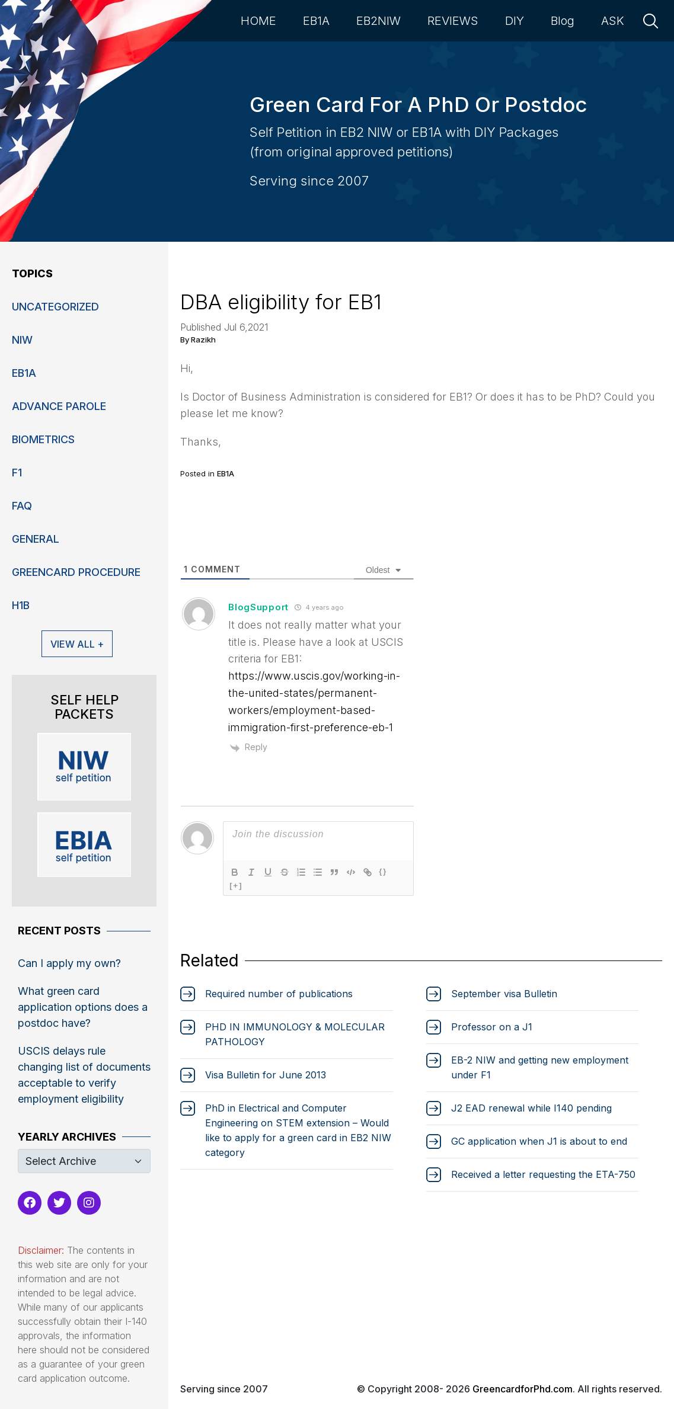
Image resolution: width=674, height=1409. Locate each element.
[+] (235, 885)
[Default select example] (84, 1161)
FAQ (22, 505)
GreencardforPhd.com (522, 1389)
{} (383, 871)
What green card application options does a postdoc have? (83, 1007)
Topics (32, 273)
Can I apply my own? (69, 963)
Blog (562, 21)
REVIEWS (452, 21)
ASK (612, 21)
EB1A (316, 21)
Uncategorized (55, 306)
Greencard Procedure (76, 572)
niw (22, 340)
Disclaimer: (41, 1250)
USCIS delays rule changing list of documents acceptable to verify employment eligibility (84, 1075)
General (35, 539)
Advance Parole (59, 406)
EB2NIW (378, 21)
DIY (514, 21)
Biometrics (43, 439)
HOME (258, 21)
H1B (21, 605)
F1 (17, 472)
